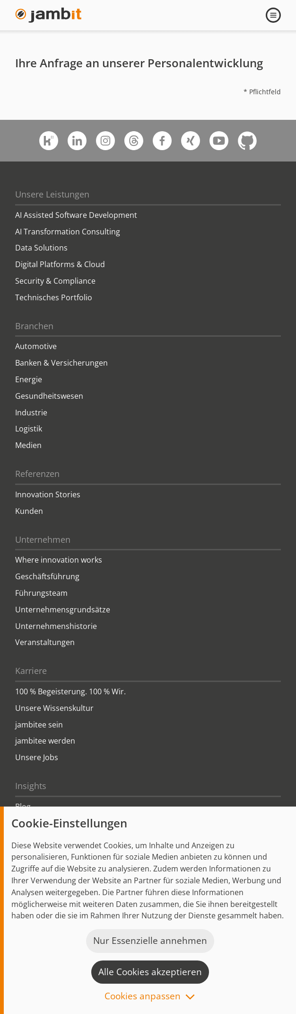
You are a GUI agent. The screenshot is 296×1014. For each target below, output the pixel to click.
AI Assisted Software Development (76, 215)
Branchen (34, 326)
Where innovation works (58, 560)
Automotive (36, 346)
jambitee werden (45, 741)
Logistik (28, 428)
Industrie (31, 412)
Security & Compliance (55, 281)
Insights (30, 785)
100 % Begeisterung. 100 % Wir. (70, 691)
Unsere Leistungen (52, 194)
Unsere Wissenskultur (54, 708)
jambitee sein (39, 724)
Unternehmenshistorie (56, 626)
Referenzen (37, 473)
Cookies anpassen (142, 996)
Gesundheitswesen (49, 396)
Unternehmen (42, 539)
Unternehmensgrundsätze (62, 609)
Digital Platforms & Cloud (60, 264)
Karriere (31, 670)
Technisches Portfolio (53, 297)
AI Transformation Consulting (67, 231)
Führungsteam (41, 593)
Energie (28, 379)
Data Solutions (41, 247)
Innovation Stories (47, 494)
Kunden (29, 511)
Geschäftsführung (47, 576)
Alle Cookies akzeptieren (150, 972)
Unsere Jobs (36, 757)
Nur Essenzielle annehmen (150, 940)
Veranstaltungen (45, 642)
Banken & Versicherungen (61, 363)
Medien (28, 445)
